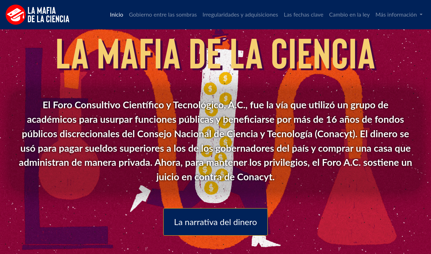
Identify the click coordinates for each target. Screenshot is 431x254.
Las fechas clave (303, 14)
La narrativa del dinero (215, 222)
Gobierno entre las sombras (163, 14)
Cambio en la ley (349, 14)
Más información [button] (397, 14)
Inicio (116, 14)
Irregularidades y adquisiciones (240, 14)
